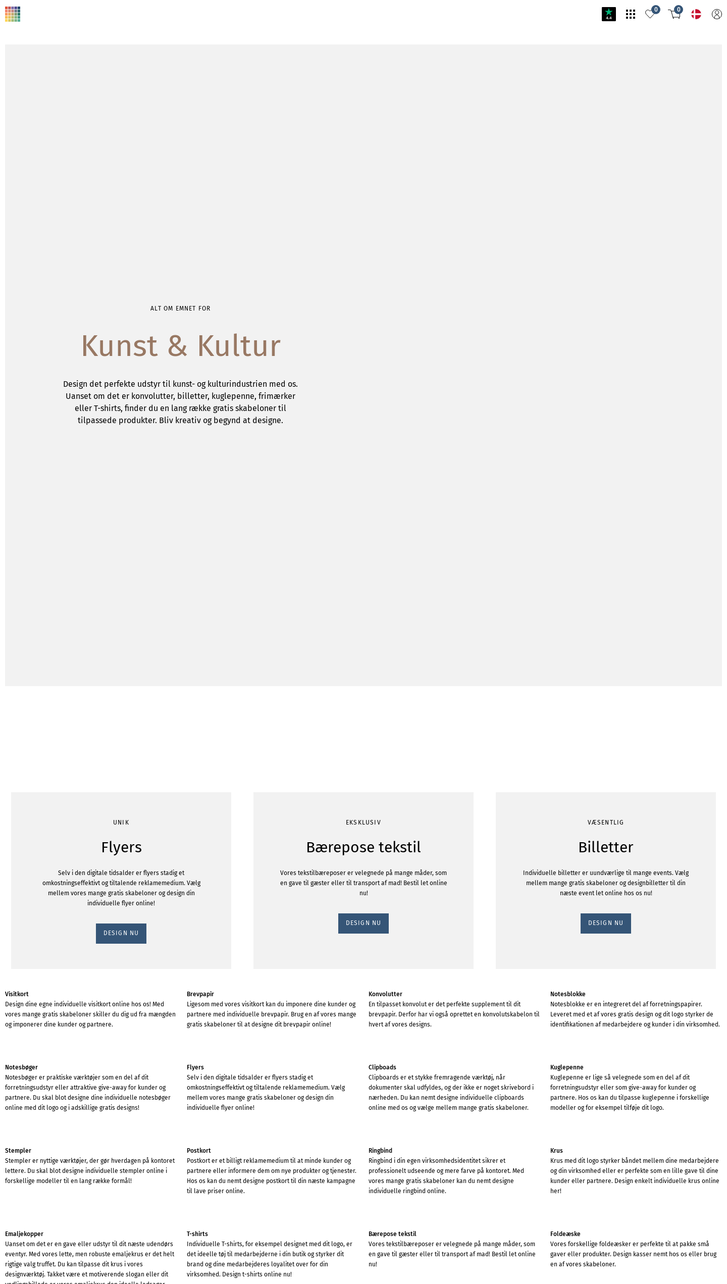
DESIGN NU (26, 158)
